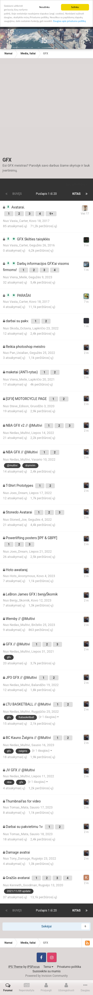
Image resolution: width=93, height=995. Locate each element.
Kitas (76, 194)
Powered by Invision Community (46, 976)
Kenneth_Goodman (23, 885)
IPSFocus (33, 967)
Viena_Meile (18, 277)
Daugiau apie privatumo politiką (69, 21)
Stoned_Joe (18, 519)
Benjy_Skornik (20, 600)
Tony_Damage (20, 858)
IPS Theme (15, 967)
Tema (48, 967)
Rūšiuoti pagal (77, 184)
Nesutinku (44, 7)
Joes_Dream (19, 493)
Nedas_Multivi (20, 433)
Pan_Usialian (19, 353)
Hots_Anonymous (22, 576)
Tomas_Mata (19, 807)
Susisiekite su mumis (46, 971)
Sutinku (75, 7)
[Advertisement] (46, 110)
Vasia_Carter (19, 221)
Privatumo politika (69, 967)
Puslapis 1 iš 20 (47, 194)
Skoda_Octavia (20, 328)
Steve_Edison (19, 406)
